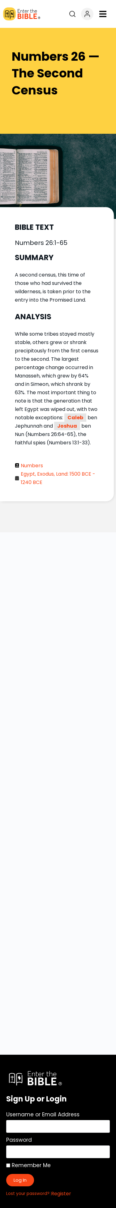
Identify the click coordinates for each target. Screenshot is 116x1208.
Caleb (75, 417)
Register (61, 1193)
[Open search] (72, 14)
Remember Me (28, 1165)
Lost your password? (27, 1194)
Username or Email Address (42, 1114)
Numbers (32, 465)
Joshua (67, 426)
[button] (103, 14)
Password (19, 1140)
